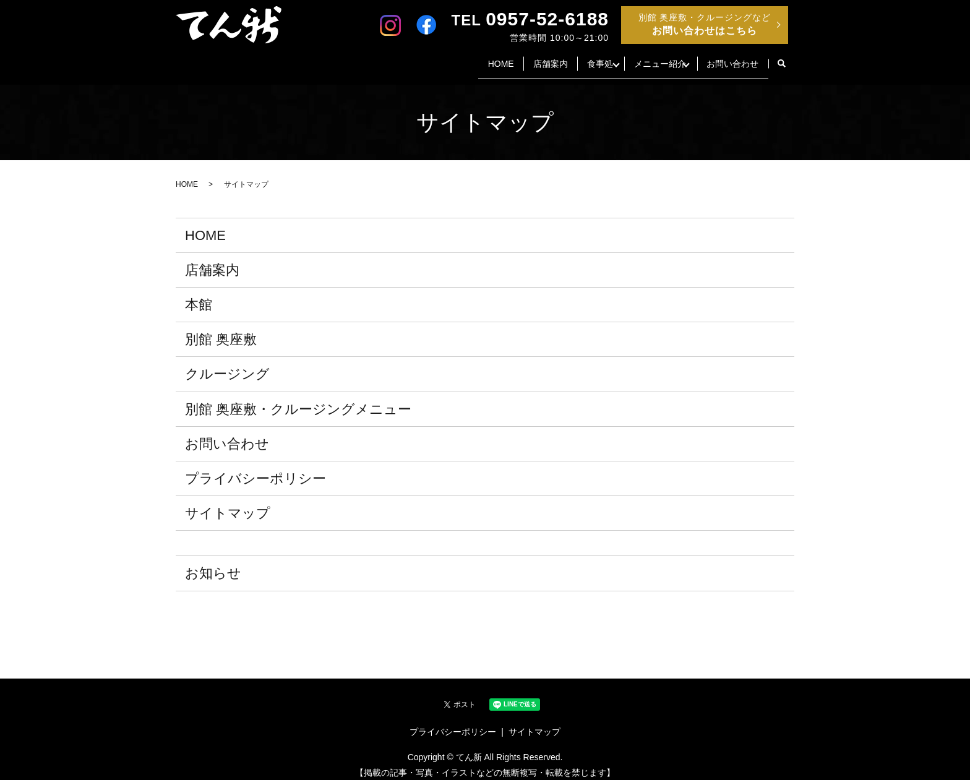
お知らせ (213, 564)
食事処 (571, 58)
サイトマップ (227, 504)
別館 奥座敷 (221, 330)
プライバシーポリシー (255, 469)
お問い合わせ (729, 58)
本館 (198, 295)
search (781, 59)
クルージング (227, 364)
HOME (458, 58)
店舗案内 (514, 58)
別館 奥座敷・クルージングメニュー (298, 399)
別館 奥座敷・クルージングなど (704, 24)
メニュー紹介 (643, 58)
